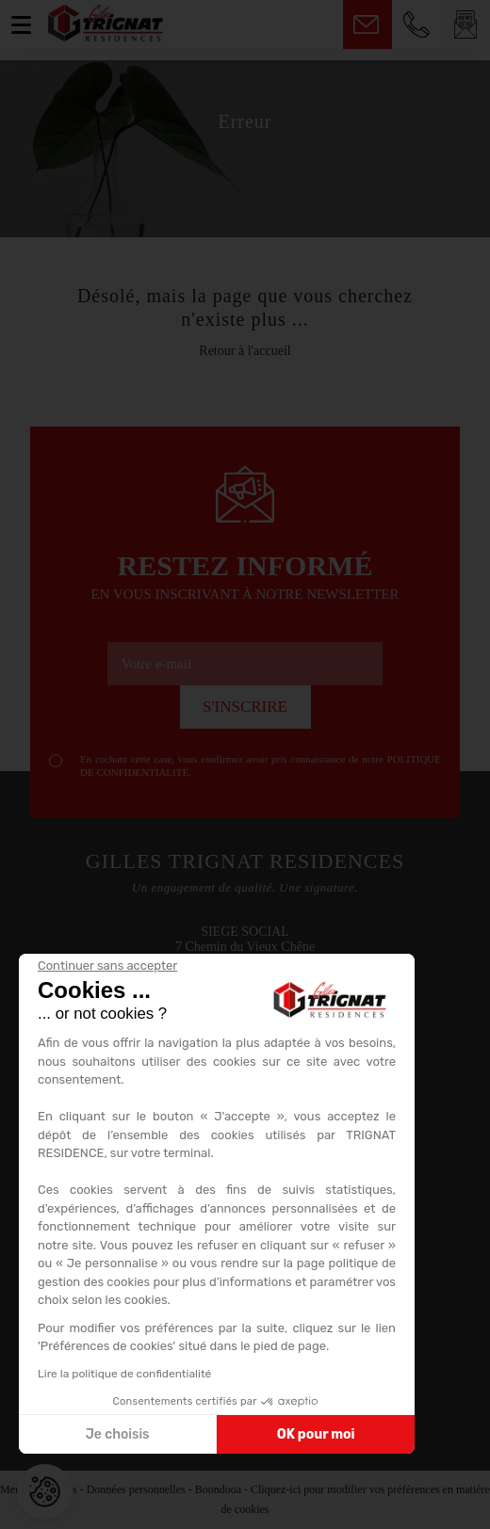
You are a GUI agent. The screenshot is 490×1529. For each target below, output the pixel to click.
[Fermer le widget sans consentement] (107, 966)
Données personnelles (136, 1489)
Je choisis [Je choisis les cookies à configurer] (118, 1434)
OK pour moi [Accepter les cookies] (316, 1434)
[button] (45, 1492)
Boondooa (218, 1489)
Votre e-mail (156, 663)
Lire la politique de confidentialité (124, 1373)
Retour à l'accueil (244, 351)
